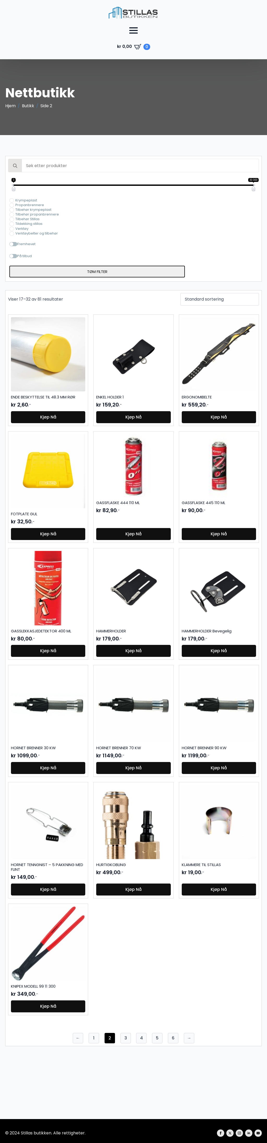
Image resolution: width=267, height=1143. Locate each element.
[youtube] (258, 1133)
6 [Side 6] (173, 1038)
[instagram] (239, 1133)
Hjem (10, 106)
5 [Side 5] (157, 1038)
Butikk (28, 106)
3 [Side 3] (125, 1038)
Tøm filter (97, 271)
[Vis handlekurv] (134, 47)
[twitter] (230, 1133)
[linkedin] (248, 1133)
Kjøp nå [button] (48, 417)
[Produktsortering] (219, 299)
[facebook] (220, 1133)
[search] (15, 166)
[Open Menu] (133, 30)
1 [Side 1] (93, 1038)
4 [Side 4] (141, 1038)
